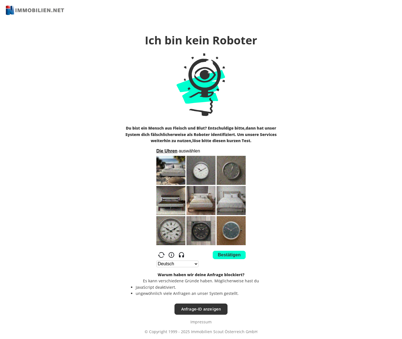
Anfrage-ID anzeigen (201, 309)
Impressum (201, 321)
